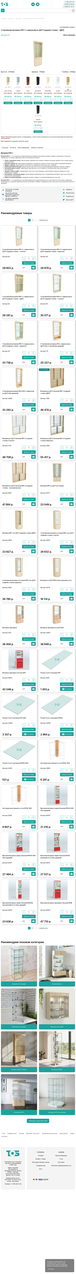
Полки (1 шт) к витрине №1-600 (14, 780)
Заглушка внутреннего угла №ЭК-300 (55, 831)
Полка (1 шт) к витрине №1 (50, 729)
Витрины (18, 18)
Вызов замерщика (23, 147)
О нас (2, 1221)
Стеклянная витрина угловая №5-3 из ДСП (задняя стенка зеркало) (19, 625)
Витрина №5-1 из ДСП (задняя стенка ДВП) (19, 571)
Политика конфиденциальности (61, 1250)
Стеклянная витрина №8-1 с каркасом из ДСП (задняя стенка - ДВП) (18, 305)
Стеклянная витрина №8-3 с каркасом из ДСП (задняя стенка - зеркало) (18, 358)
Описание (5, 147)
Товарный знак (10, 1221)
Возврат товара (41, 1243)
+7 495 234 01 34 (69, 2)
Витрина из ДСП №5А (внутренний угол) (55, 624)
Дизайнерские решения (45, 1221)
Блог (40, 1253)
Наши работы (58, 1221)
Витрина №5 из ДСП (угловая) (52, 517)
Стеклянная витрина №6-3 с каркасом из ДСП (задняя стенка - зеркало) (56, 251)
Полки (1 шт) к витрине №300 (51, 780)
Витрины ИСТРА (19, 1201)
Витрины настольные (19, 1115)
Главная (3, 18)
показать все (43, 216)
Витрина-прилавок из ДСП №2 (52, 678)
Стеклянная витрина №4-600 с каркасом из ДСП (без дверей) (18, 411)
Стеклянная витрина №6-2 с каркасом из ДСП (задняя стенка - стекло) (18, 251)
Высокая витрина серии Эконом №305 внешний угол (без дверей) (55, 937)
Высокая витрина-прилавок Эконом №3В (56, 990)
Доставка (61, 1246)
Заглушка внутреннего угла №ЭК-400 (17, 883)
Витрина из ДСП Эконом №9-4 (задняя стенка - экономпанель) (17, 518)
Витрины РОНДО (57, 1158)
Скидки (66, 1221)
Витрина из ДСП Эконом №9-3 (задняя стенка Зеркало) (55, 465)
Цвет (24, 270)
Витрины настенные (57, 1115)
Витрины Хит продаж (19, 1072)
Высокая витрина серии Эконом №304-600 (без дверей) (57, 884)
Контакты (13, 147)
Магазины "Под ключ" (29, 1221)
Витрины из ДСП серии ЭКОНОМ (34, 18)
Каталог (10, 18)
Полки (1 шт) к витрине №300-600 (15, 831)
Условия (18, 1221)
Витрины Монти (57, 1072)
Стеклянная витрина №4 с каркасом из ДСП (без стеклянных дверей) (55, 358)
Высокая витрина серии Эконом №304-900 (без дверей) (19, 937)
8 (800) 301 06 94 (69, 4)
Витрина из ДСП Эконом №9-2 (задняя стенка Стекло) (17, 465)
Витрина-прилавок (9, 678)
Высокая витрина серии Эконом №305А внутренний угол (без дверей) (17, 991)
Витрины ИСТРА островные (57, 1201)
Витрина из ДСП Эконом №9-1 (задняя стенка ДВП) (55, 411)
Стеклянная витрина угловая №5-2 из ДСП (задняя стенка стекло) (57, 572)
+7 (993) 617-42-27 (68, 6)
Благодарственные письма (40, 1246)
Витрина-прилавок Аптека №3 (14, 729)
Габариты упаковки (37, 147)
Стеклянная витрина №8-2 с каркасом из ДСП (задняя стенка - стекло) (56, 305)
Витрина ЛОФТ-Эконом (19, 1158)
